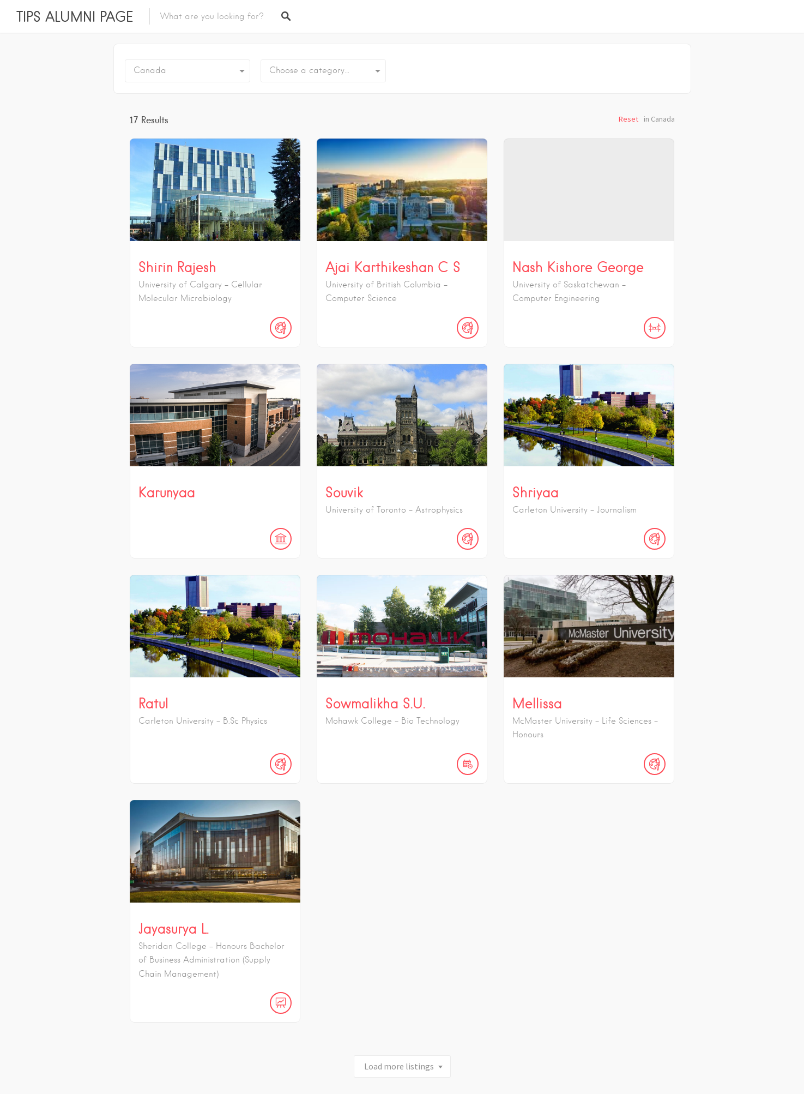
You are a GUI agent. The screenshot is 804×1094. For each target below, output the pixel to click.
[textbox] (323, 71)
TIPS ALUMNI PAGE (74, 16)
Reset (628, 119)
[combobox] (323, 70)
